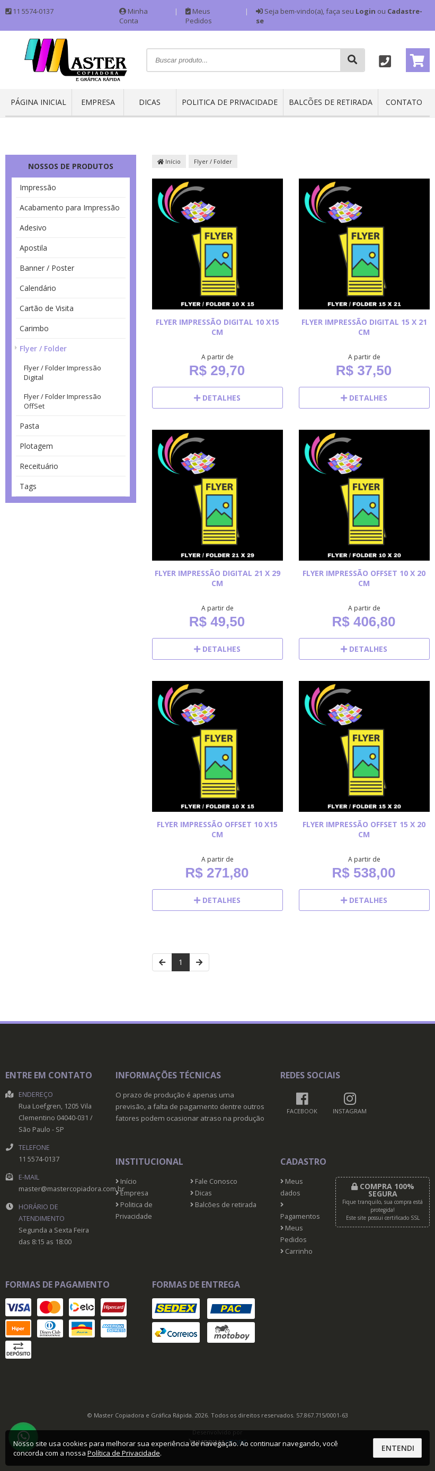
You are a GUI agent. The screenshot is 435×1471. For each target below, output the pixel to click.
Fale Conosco (213, 1181)
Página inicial (38, 102)
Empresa (98, 102)
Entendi (397, 1448)
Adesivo (33, 228)
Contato (404, 102)
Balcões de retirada (330, 102)
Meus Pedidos (198, 15)
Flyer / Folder (43, 348)
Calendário (38, 288)
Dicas (150, 102)
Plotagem (36, 446)
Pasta (29, 426)
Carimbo (34, 328)
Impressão (38, 187)
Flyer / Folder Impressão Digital (62, 372)
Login (366, 11)
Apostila (33, 248)
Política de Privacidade (123, 1453)
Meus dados (291, 1187)
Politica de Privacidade (230, 102)
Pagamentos (299, 1211)
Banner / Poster (47, 268)
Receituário (39, 466)
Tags (28, 486)
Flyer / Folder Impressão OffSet (62, 401)
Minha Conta (133, 15)
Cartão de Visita (47, 308)
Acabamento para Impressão (70, 207)
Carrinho (296, 1251)
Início (169, 161)
